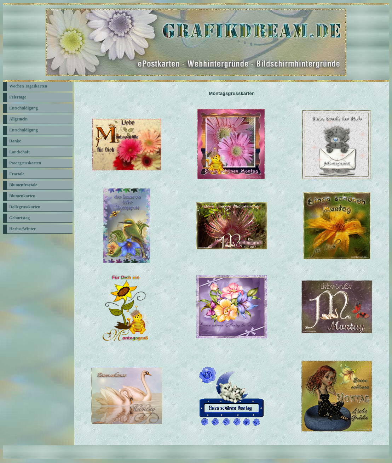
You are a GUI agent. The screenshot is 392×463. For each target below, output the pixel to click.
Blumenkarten (22, 195)
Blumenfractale (23, 184)
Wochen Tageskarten (28, 86)
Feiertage (17, 97)
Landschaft (19, 151)
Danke (15, 141)
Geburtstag (19, 217)
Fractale (16, 173)
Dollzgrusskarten (24, 206)
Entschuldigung (23, 108)
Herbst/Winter (22, 228)
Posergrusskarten (25, 162)
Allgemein (18, 119)
